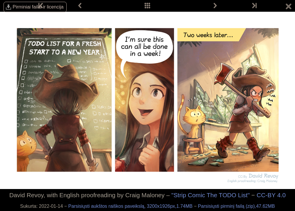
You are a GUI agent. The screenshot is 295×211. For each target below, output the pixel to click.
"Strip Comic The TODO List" (210, 195)
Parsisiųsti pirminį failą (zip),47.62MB (236, 206)
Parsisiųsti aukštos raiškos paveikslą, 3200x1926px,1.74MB (131, 206)
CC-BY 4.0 (271, 195)
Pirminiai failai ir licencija (38, 6)
